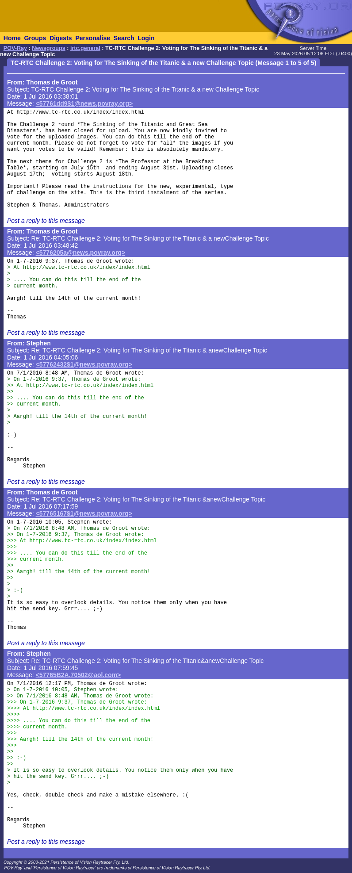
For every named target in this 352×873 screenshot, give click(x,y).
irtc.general (85, 48)
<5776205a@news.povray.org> (81, 252)
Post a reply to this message (46, 220)
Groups (35, 38)
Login (146, 38)
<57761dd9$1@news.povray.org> (84, 103)
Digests (61, 38)
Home (12, 38)
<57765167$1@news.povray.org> (84, 513)
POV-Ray (15, 48)
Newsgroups (48, 48)
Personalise (92, 38)
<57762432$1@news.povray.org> (84, 364)
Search (124, 38)
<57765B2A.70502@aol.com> (78, 674)
